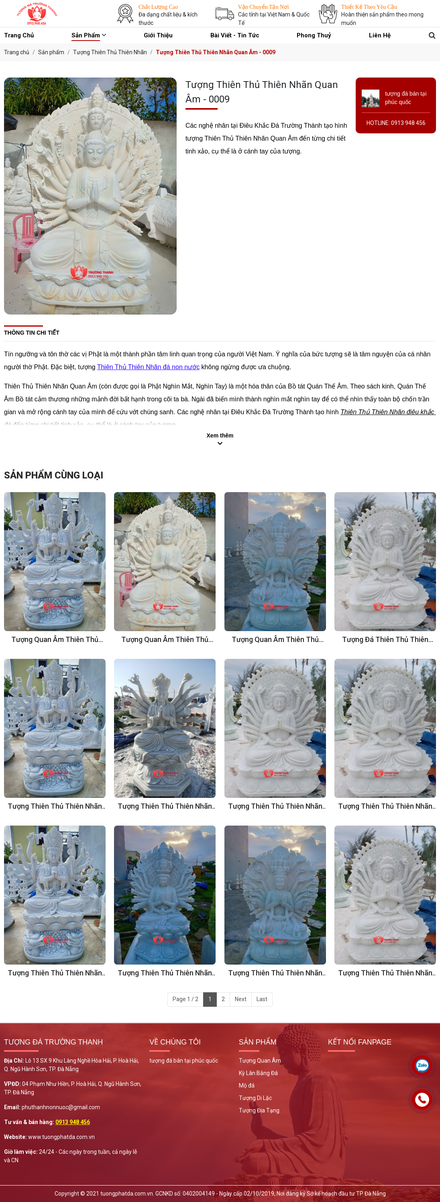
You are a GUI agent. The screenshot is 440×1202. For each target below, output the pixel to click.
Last (262, 999)
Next (240, 999)
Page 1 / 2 (185, 999)
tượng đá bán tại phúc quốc (183, 1060)
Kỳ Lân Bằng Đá (258, 1073)
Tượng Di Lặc (255, 1098)
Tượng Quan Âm (260, 1060)
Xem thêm (220, 435)
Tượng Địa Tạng (259, 1110)
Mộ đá (247, 1085)
